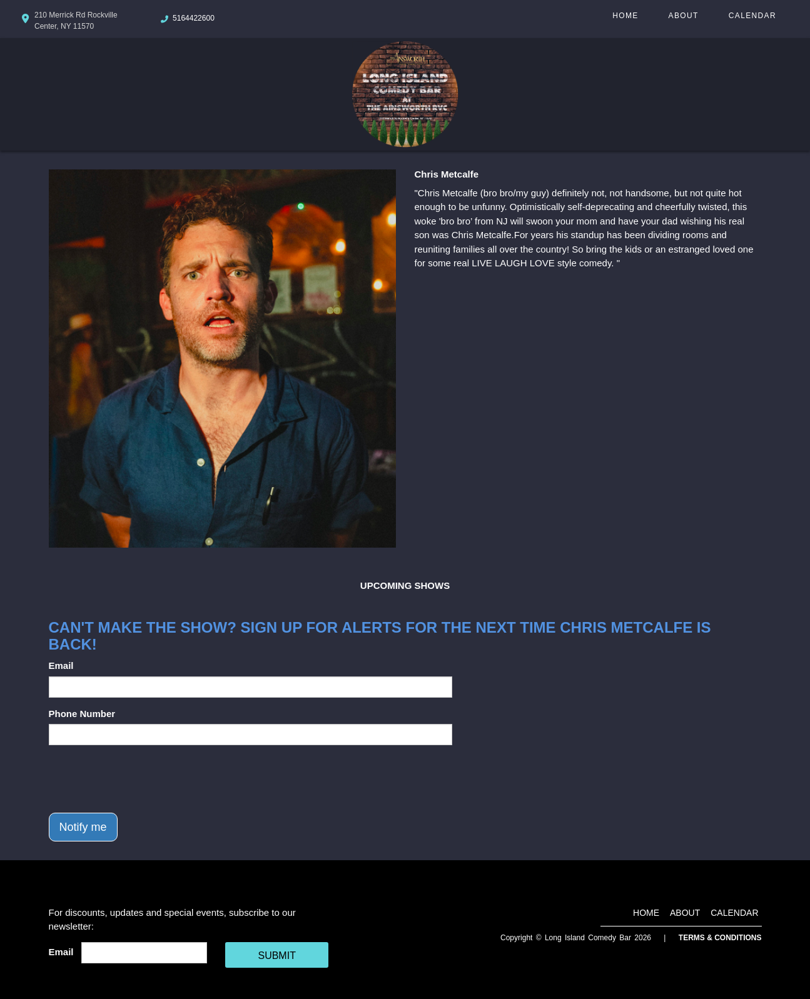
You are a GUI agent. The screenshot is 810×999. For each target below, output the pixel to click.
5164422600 (194, 18)
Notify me (83, 827)
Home (625, 15)
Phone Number (82, 713)
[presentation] (144, 779)
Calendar (752, 15)
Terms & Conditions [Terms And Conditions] (720, 937)
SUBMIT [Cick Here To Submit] (276, 955)
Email (61, 665)
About (684, 15)
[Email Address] (144, 952)
